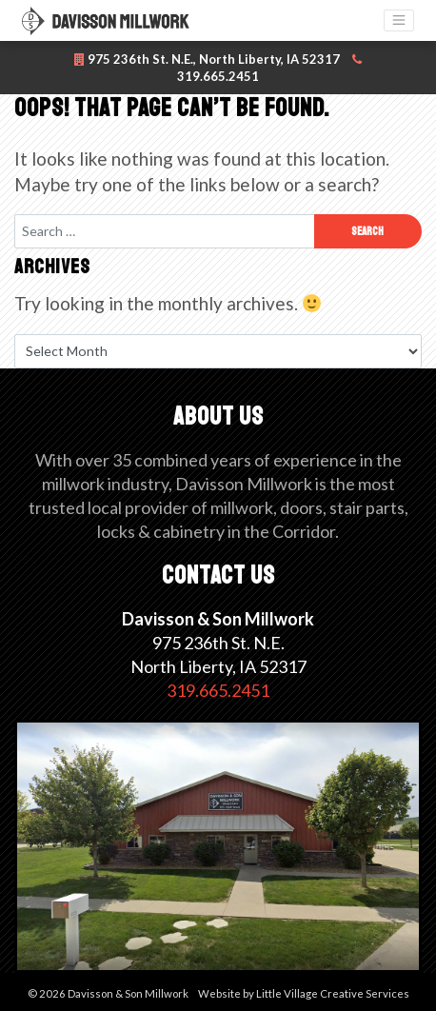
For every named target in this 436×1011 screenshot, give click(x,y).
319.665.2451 (218, 690)
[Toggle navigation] (399, 20)
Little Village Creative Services (332, 993)
